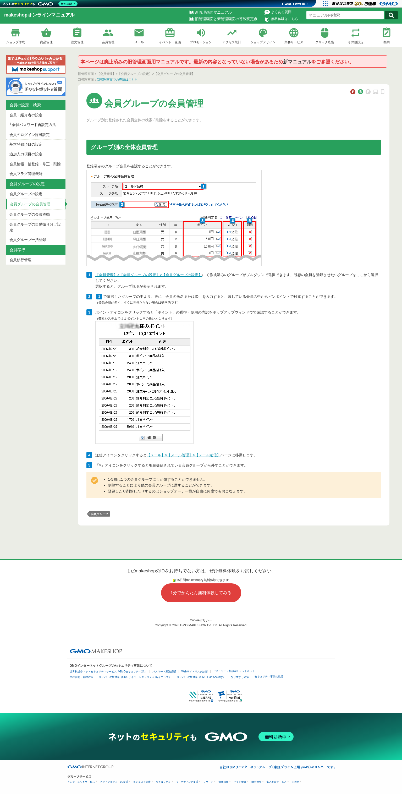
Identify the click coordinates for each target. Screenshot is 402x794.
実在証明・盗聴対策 (81, 677)
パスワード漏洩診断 (164, 671)
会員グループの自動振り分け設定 (35, 227)
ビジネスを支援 (142, 782)
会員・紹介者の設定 (25, 115)
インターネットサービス (81, 782)
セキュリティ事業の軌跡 (269, 676)
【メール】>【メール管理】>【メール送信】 (184, 455)
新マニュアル (297, 61)
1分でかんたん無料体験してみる (201, 592)
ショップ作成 (15, 42)
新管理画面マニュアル (213, 12)
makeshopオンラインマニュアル (39, 15)
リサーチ (208, 782)
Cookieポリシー (201, 620)
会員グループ (99, 514)
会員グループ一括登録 (27, 240)
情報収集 (223, 782)
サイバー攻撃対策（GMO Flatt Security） (201, 677)
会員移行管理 (20, 260)
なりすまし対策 (240, 677)
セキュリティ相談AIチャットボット (234, 671)
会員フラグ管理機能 (25, 174)
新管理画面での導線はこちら (117, 79)
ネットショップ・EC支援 (114, 782)
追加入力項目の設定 (25, 154)
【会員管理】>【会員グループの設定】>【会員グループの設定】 (148, 275)
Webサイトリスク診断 (194, 671)
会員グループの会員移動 (29, 214)
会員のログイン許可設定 (29, 135)
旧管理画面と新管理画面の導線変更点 (226, 19)
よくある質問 (281, 12)
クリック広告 (324, 42)
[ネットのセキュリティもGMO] (40, 3)
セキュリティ (163, 782)
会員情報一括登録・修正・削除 (35, 164)
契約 (386, 42)
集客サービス (293, 42)
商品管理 (46, 42)
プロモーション (201, 42)
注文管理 (77, 42)
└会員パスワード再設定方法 (32, 125)
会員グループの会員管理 (30, 204)
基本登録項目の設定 (25, 144)
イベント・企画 (170, 42)
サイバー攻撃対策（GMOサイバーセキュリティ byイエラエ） (135, 677)
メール (139, 42)
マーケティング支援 (187, 782)
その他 (295, 782)
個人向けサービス (277, 782)
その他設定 (356, 42)
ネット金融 (240, 782)
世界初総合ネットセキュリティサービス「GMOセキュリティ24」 (108, 671)
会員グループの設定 (25, 194)
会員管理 (108, 42)
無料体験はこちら (284, 19)
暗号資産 (256, 782)
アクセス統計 (231, 42)
